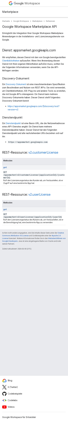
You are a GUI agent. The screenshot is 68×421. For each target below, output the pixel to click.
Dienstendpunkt (13, 123)
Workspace (27, 3)
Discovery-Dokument (16, 84)
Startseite (6, 21)
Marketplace (10, 12)
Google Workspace (21, 21)
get (5, 167)
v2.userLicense (39, 195)
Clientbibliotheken (11, 60)
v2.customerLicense (43, 152)
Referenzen (50, 21)
